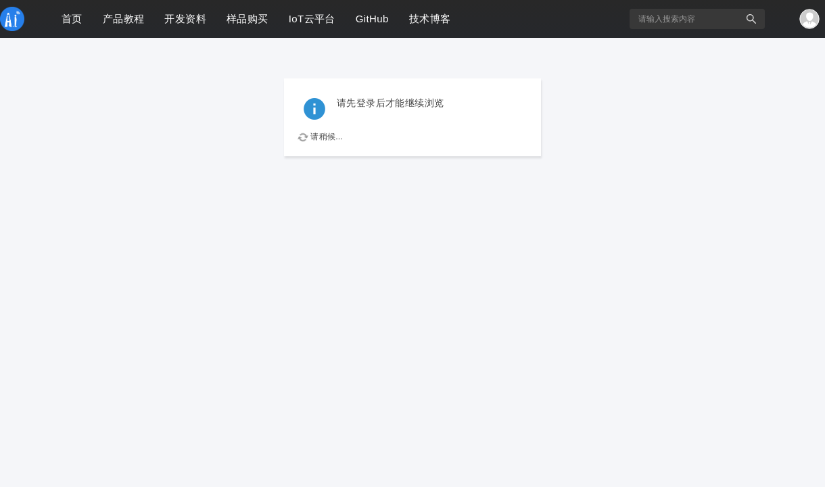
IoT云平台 (312, 18)
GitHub (372, 18)
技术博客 (430, 18)
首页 (72, 18)
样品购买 (247, 18)
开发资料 (185, 18)
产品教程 (124, 18)
